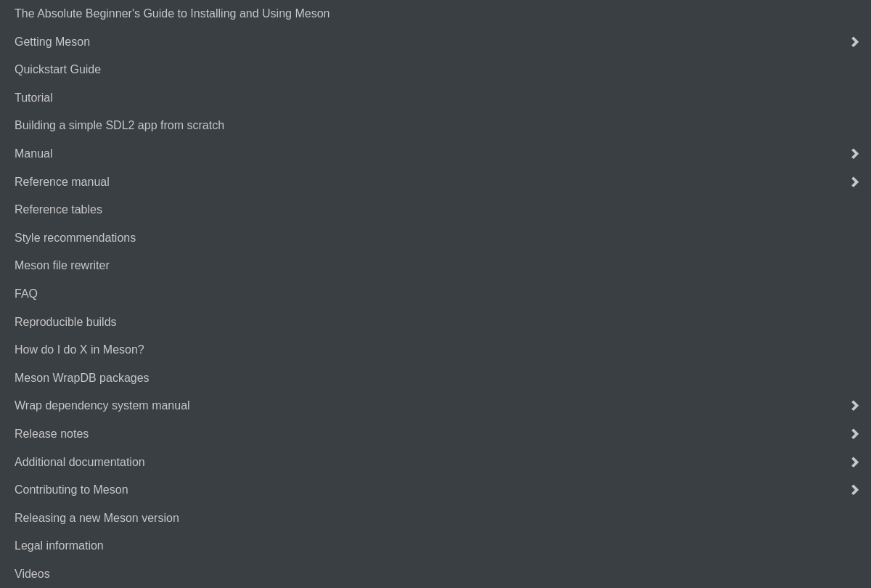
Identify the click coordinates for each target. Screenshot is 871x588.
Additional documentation (80, 462)
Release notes (52, 434)
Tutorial (34, 97)
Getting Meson (52, 42)
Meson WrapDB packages (82, 378)
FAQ (26, 293)
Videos (32, 574)
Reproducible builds (66, 322)
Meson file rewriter (62, 265)
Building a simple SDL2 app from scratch (119, 125)
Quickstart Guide (58, 69)
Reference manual (62, 182)
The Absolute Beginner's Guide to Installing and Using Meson (172, 13)
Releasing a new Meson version (97, 518)
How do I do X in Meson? (79, 349)
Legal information (59, 545)
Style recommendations (75, 238)
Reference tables (58, 209)
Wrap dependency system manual (102, 405)
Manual (33, 153)
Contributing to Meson (71, 489)
